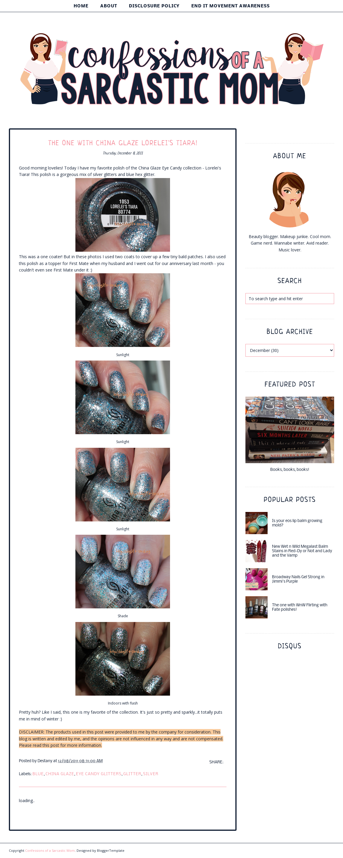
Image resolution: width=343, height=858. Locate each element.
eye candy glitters (99, 774)
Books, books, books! (289, 470)
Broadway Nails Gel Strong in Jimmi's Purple (298, 579)
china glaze (60, 774)
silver (150, 774)
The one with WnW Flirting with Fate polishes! (299, 607)
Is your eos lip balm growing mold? (297, 523)
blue (38, 774)
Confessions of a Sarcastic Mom (50, 850)
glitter (132, 774)
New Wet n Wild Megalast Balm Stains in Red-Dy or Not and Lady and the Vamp (302, 551)
